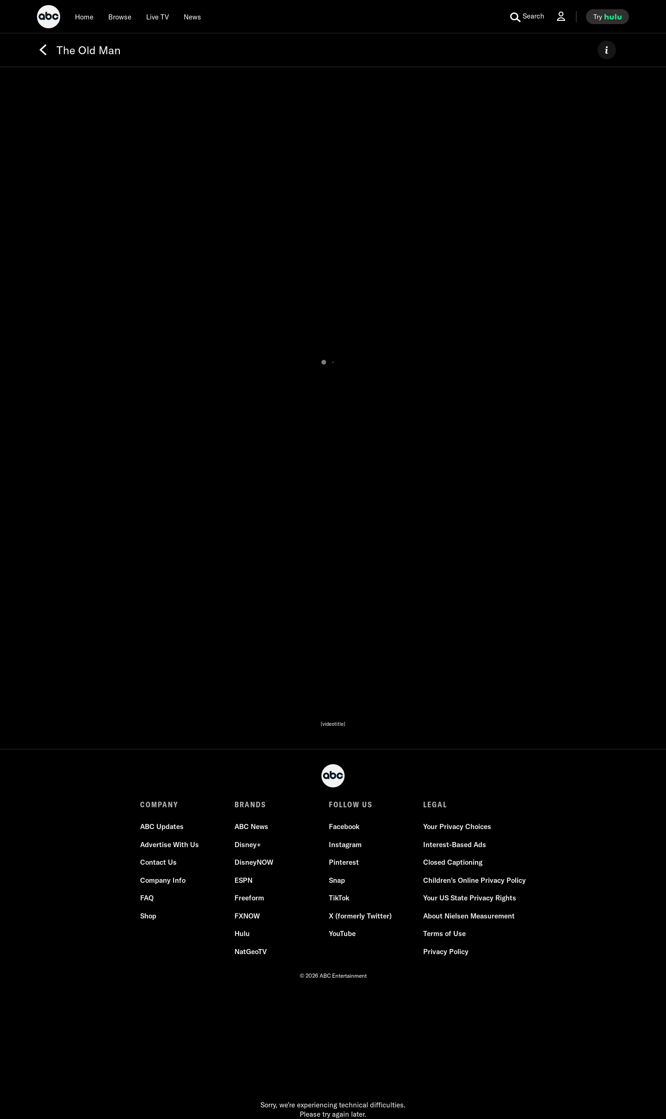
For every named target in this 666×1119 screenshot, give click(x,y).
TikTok (339, 897)
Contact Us (158, 862)
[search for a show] (527, 16)
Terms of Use (444, 933)
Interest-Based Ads (454, 844)
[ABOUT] (607, 50)
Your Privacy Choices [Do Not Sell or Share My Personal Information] (457, 826)
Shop (148, 916)
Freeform (249, 897)
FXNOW (247, 916)
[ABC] (48, 18)
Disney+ (247, 844)
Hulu (242, 933)
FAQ (147, 897)
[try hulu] (607, 16)
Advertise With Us (169, 844)
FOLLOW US (351, 804)
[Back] (43, 50)
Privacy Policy (446, 951)
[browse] (119, 16)
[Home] (84, 16)
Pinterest (344, 862)
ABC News (251, 826)
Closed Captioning (452, 862)
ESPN (243, 880)
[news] (192, 16)
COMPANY (159, 804)
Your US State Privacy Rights (469, 897)
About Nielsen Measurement (469, 916)
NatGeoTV (250, 951)
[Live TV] (157, 16)
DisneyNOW (253, 862)
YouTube (342, 933)
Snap (337, 880)
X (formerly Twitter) (360, 916)
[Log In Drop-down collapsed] (561, 16)
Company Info (162, 880)
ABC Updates (162, 826)
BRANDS (250, 804)
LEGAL (435, 804)
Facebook (344, 826)
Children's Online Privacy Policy (474, 880)
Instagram (345, 844)
